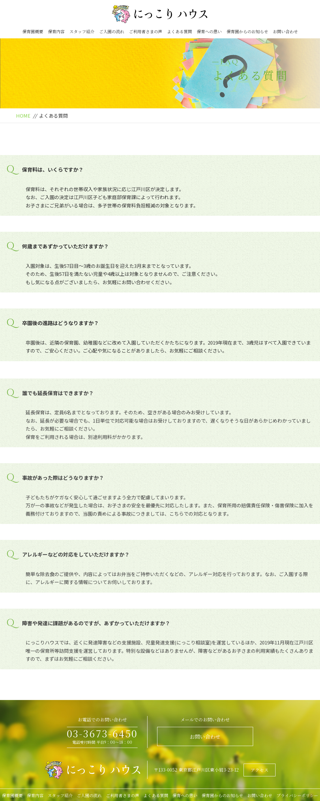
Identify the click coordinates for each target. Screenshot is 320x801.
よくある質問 (179, 31)
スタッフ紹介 (81, 31)
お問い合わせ (285, 31)
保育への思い (209, 31)
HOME (23, 115)
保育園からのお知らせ (247, 31)
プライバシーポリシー (297, 795)
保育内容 (56, 31)
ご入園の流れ (111, 31)
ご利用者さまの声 (145, 31)
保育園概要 (32, 31)
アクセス (259, 770)
